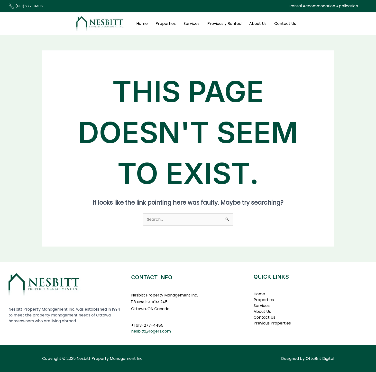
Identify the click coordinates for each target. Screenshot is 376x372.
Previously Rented (224, 23)
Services (191, 23)
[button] (323, 6)
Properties (166, 23)
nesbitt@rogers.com (151, 331)
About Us (257, 23)
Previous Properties (272, 323)
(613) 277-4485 (26, 6)
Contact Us (285, 23)
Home (142, 23)
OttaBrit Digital (320, 358)
